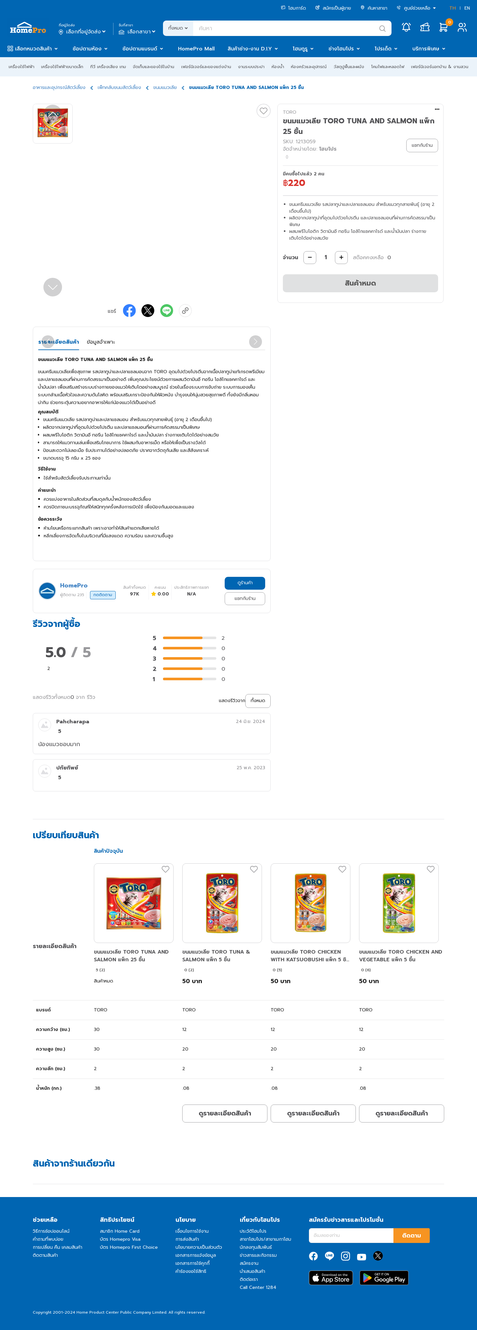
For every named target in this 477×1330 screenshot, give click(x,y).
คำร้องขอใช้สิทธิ (191, 1271)
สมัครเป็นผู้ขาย (333, 8)
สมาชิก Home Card (120, 1231)
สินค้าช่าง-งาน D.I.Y (250, 49)
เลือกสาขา (138, 32)
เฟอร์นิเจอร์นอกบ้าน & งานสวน (439, 67)
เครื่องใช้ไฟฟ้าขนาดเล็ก (62, 67)
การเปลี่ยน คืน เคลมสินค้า (57, 1247)
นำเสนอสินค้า (252, 1271)
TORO (289, 112)
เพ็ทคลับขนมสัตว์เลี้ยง (119, 87)
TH (452, 8)
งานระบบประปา (251, 67)
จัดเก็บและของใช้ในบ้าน (153, 67)
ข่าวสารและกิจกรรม (258, 1255)
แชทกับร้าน (245, 598)
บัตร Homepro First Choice (129, 1247)
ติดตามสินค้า (45, 1255)
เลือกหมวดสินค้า (33, 49)
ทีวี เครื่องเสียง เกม (108, 67)
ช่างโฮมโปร (341, 49)
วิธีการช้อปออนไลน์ (51, 1231)
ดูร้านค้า (245, 582)
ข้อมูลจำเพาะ (101, 342)
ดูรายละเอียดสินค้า (225, 1113)
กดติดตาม (103, 595)
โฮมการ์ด (293, 8)
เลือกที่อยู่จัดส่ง (83, 32)
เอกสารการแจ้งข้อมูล (196, 1255)
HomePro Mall (196, 49)
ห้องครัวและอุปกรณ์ (309, 67)
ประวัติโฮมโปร (253, 1231)
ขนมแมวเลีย (165, 87)
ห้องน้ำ (278, 67)
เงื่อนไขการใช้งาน (192, 1231)
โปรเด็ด (383, 49)
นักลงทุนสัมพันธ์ (256, 1247)
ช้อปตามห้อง (87, 49)
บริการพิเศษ (425, 49)
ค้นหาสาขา (373, 8)
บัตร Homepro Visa (120, 1239)
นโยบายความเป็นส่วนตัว (199, 1247)
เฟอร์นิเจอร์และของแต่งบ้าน (206, 67)
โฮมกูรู (300, 49)
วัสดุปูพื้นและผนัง (349, 67)
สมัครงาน (249, 1263)
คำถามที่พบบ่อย (48, 1239)
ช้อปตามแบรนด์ (139, 49)
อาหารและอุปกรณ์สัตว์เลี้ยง (59, 87)
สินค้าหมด (360, 283)
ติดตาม (411, 1235)
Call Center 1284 (258, 1287)
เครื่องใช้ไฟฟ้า (21, 67)
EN (467, 8)
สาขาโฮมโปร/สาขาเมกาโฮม (265, 1239)
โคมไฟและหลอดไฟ (387, 67)
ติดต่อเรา (249, 1279)
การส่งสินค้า (187, 1239)
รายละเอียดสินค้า (58, 342)
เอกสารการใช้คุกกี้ (193, 1263)
